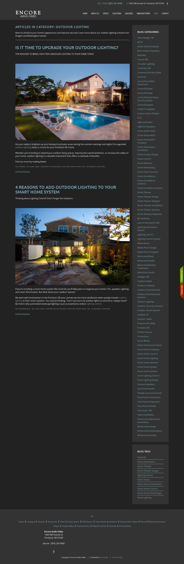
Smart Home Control (147, 488)
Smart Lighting (144, 497)
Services (41, 521)
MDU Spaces (87, 521)
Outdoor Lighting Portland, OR (68, 167)
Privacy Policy (125, 526)
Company (31, 521)
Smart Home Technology (149, 493)
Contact (165, 13)
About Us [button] (95, 13)
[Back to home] (28, 13)
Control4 (141, 457)
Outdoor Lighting (95, 167)
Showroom (52, 521)
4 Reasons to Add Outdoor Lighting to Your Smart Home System (65, 189)
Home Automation (146, 461)
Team (62, 521)
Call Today (109, 3)
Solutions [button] (116, 13)
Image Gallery (68, 526)
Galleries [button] (129, 13)
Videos (56, 526)
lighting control (94, 303)
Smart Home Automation (149, 484)
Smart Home (143, 479)
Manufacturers (143, 13)
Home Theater (144, 466)
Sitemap (112, 526)
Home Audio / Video (129, 521)
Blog (156, 13)
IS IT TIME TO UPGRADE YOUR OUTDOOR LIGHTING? (66, 47)
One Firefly (104, 557)
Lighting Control (145, 475)
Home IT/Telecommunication (152, 521)
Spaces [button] (106, 13)
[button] (92, 516)
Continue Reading (22, 171)
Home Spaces (73, 521)
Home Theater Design (147, 470)
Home (85, 13)
